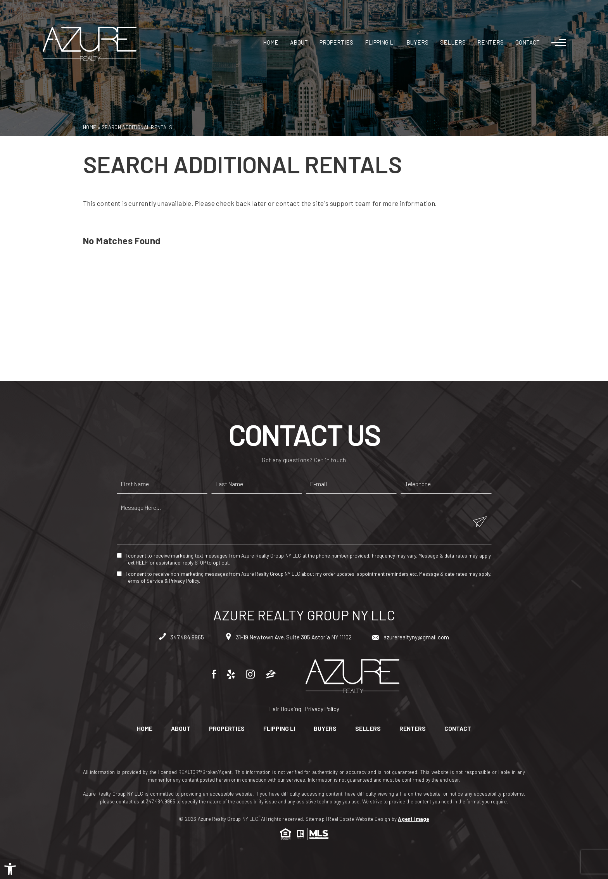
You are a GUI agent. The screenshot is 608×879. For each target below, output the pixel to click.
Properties (336, 42)
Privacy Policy (184, 581)
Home (270, 42)
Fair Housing (285, 708)
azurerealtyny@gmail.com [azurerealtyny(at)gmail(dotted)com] (410, 637)
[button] (10, 869)
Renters (490, 42)
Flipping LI (380, 42)
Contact (527, 42)
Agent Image (413, 819)
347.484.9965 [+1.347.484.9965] (181, 637)
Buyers (417, 42)
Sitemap (315, 819)
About (299, 42)
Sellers (453, 42)
